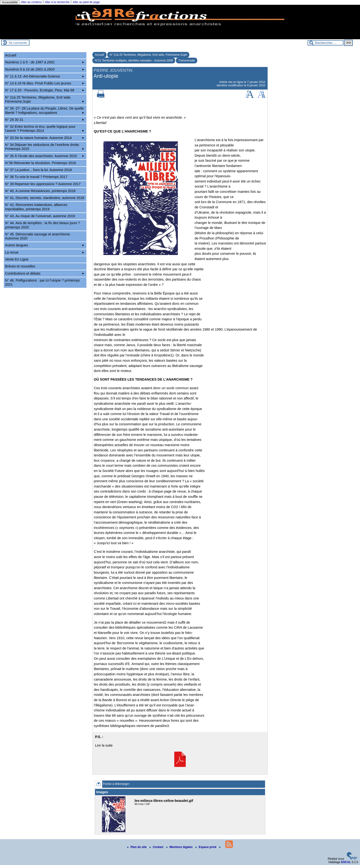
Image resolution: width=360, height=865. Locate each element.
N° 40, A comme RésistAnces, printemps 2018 (40, 191)
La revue (44, 252)
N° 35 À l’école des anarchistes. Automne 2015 (44, 156)
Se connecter (18, 42)
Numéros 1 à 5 (44, 62)
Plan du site (137, 847)
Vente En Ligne (16, 259)
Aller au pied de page (86, 2)
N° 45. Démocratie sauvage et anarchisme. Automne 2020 (38, 236)
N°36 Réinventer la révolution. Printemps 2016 (40, 163)
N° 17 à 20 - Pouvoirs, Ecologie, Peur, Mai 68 (44, 90)
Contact (156, 847)
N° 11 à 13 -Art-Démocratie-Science (44, 76)
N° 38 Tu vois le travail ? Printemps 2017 (36, 177)
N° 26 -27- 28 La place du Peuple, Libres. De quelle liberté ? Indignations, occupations (44, 110)
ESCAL (346, 862)
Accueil (99, 54)
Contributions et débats (44, 273)
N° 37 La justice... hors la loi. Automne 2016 (38, 170)
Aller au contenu (31, 2)
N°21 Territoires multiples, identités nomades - (134, 60)
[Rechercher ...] (325, 42)
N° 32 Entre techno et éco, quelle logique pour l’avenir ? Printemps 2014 (44, 129)
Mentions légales (179, 847)
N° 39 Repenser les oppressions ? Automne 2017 (42, 184)
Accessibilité (10, 2)
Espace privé (206, 847)
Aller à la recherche (57, 2)
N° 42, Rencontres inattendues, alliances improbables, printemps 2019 (36, 207)
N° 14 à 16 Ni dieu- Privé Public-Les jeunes (44, 83)
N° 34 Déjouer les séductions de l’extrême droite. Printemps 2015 (44, 147)
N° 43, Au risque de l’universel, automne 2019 (40, 216)
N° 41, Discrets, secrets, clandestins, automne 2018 (44, 198)
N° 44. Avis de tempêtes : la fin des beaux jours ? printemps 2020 (42, 225)
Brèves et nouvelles (20, 266)
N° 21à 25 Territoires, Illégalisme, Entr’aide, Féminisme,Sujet (148, 54)
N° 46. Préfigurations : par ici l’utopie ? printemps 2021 (42, 282)
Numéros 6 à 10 (44, 69)
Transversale (186, 60)
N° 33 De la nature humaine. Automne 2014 (44, 138)
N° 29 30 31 (44, 120)
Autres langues (44, 245)
